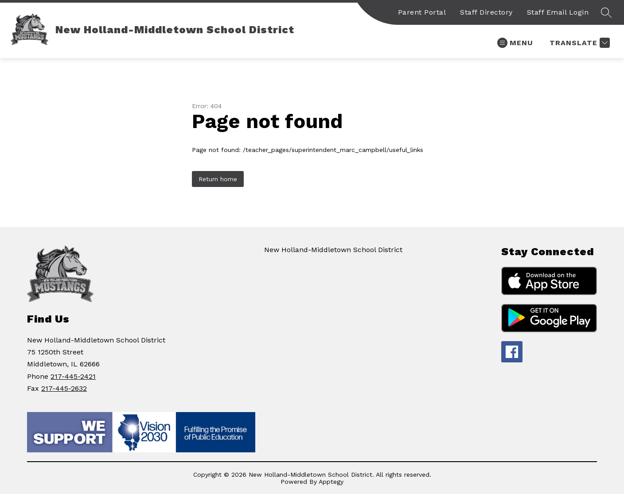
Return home (218, 179)
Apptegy (331, 481)
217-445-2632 (64, 388)
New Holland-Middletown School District (333, 249)
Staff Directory (486, 12)
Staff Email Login (558, 12)
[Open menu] (515, 42)
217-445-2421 (73, 376)
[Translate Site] (578, 42)
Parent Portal (422, 12)
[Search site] (606, 12)
